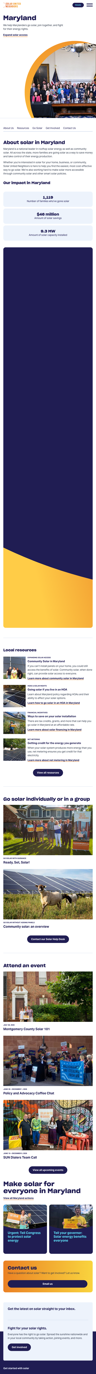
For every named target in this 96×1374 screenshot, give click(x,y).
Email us (48, 1284)
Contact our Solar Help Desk (48, 939)
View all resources (48, 773)
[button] (90, 5)
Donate (78, 5)
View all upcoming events (48, 1170)
